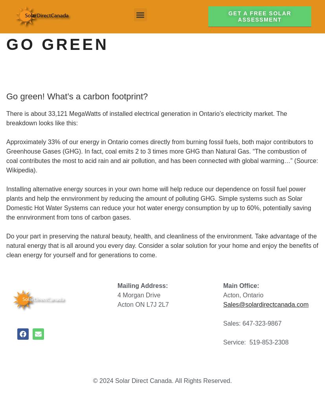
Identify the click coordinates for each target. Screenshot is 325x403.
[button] (140, 14)
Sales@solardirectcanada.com (265, 304)
